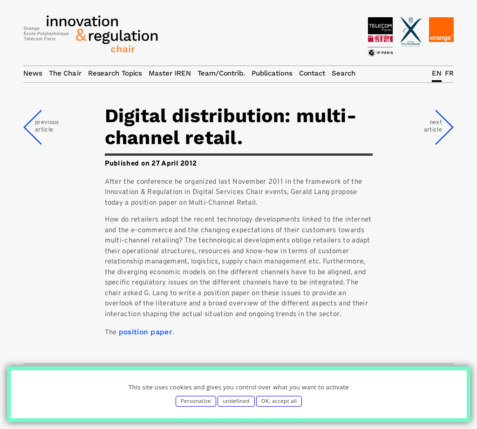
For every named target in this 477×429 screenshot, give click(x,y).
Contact (312, 73)
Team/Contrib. (221, 73)
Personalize (196, 400)
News (32, 73)
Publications (272, 73)
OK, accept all (279, 400)
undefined (236, 400)
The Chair (65, 73)
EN (437, 73)
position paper (145, 331)
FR (449, 73)
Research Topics (115, 73)
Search (343, 73)
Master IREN (170, 73)
